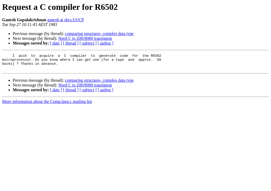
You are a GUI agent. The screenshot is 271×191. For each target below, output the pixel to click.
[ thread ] (71, 43)
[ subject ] (88, 43)
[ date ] (56, 43)
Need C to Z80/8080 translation (85, 38)
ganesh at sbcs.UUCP (65, 20)
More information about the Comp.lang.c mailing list (47, 104)
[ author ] (106, 43)
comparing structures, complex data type (99, 33)
